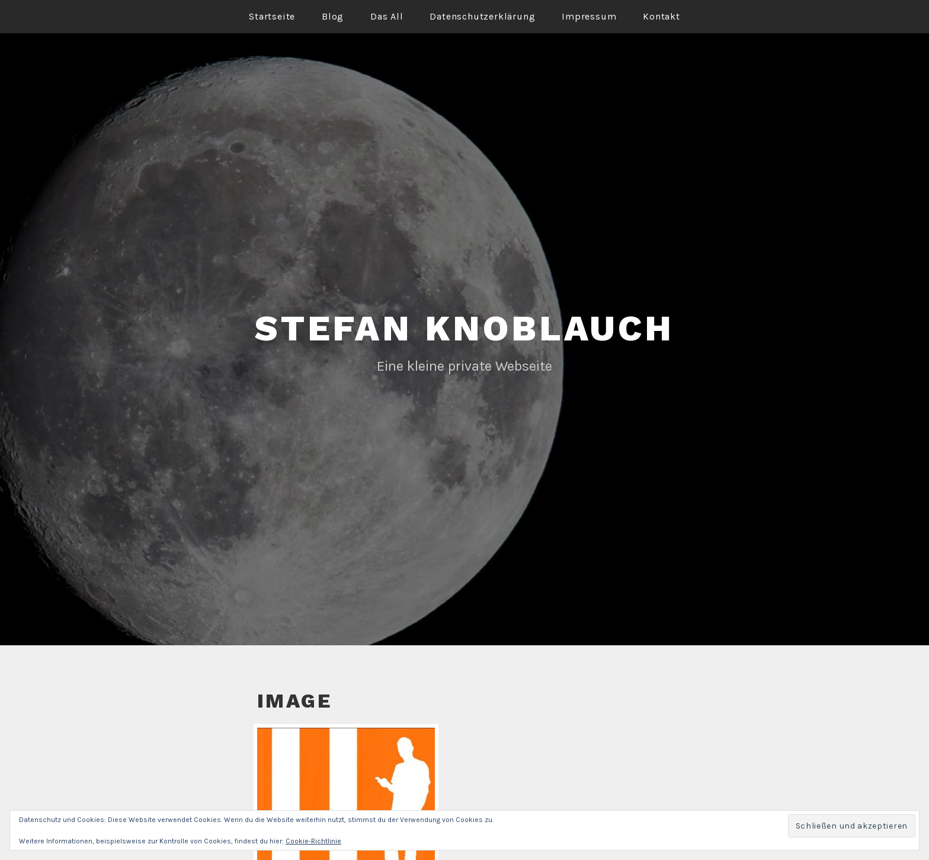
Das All (386, 16)
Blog (333, 16)
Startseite (272, 16)
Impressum (589, 16)
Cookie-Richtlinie (313, 841)
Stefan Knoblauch (464, 328)
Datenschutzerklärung (482, 16)
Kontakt (661, 16)
